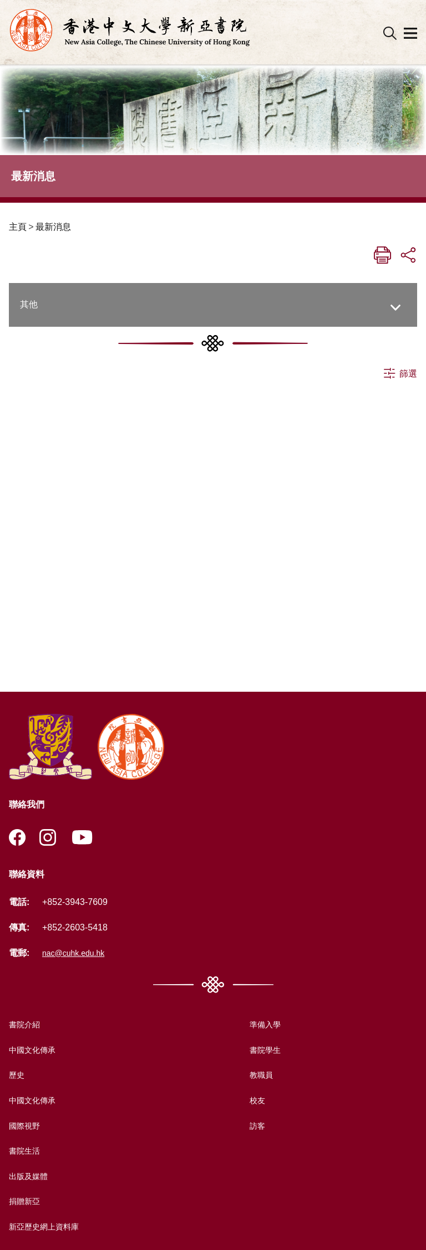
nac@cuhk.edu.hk (77, 954)
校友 (254, 1101)
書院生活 (26, 1152)
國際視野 (26, 1126)
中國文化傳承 (35, 1051)
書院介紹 (26, 1026)
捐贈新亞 (26, 1202)
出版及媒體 (31, 1177)
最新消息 (53, 227)
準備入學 (263, 1026)
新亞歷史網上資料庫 (49, 1227)
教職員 (258, 1076)
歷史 (18, 1076)
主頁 (18, 227)
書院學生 (263, 1051)
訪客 (254, 1126)
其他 (29, 304)
